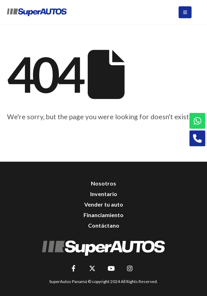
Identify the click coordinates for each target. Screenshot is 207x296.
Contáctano (103, 225)
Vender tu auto (103, 204)
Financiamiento (103, 214)
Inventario (103, 193)
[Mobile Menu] (185, 12)
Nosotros (103, 183)
